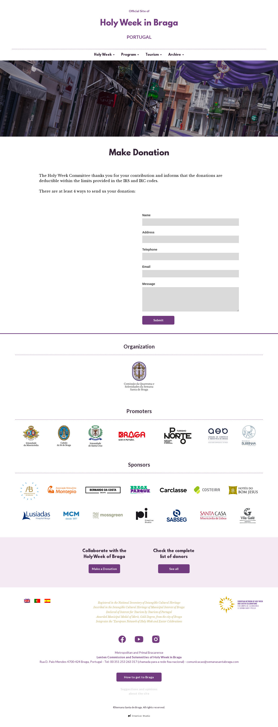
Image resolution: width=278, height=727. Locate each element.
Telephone (149, 249)
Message (148, 284)
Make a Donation (104, 569)
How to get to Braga (139, 677)
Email (146, 266)
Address (148, 232)
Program (130, 55)
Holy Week (104, 55)
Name (146, 215)
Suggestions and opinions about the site (139, 691)
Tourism (154, 55)
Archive (176, 55)
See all (174, 569)
